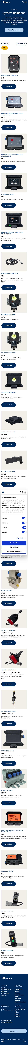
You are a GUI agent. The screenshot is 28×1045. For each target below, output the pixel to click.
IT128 (3, 593)
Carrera (19, 1039)
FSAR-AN (4, 434)
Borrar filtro (20, 43)
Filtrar (4, 43)
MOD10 (3, 793)
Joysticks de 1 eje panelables (10, 672)
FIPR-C (3, 395)
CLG (2, 236)
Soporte (17, 1011)
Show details (20, 538)
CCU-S (3, 117)
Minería (17, 991)
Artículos (3, 1009)
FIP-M (3, 355)
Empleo (17, 1014)
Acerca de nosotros (18, 1006)
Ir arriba (25, 1040)
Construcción (18, 989)
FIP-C (3, 317)
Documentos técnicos (7, 1011)
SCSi (2, 834)
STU (2, 874)
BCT (2, 78)
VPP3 (3, 913)
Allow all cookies (14, 542)
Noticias (17, 1012)
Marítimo (17, 1000)
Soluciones (4, 985)
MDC (2, 753)
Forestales (17, 993)
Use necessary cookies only (13, 551)
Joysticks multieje (7, 714)
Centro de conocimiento (5, 1006)
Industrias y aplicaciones (18, 986)
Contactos (13, 1031)
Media (2, 1041)
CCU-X (3, 158)
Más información (13, 30)
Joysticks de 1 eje (7, 633)
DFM (2, 276)
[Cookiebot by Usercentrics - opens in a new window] (20, 492)
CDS (2, 197)
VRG (2, 953)
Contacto (17, 1016)
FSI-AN (3, 474)
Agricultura (18, 998)
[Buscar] (23, 2)
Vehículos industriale (20, 1002)
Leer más (8, 86)
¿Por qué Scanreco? (20, 1009)
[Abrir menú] (26, 2)
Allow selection (14, 547)
